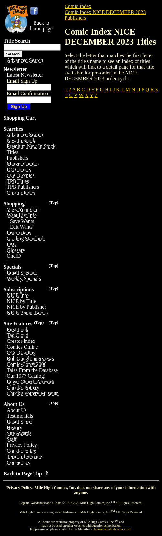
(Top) (53, 202)
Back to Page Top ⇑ (26, 473)
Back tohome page (41, 25)
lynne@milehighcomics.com (112, 529)
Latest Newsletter (25, 75)
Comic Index (78, 6)
